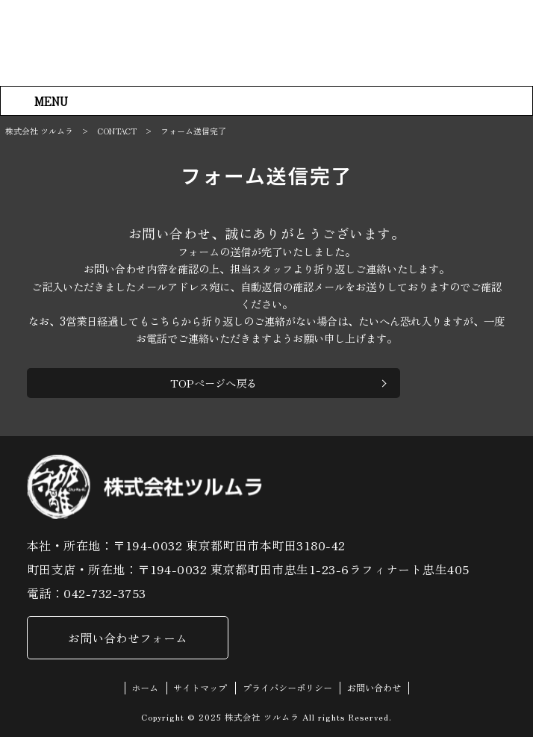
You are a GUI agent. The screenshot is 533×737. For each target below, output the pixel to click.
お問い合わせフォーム (127, 638)
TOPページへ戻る (213, 383)
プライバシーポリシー (287, 688)
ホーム (144, 688)
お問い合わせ (374, 688)
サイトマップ (200, 688)
